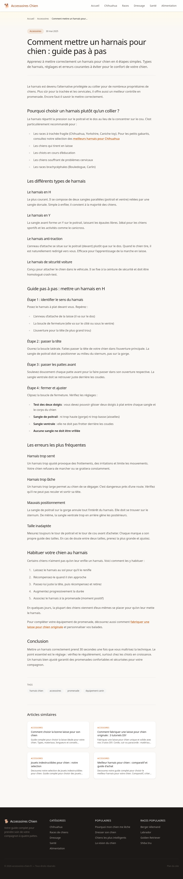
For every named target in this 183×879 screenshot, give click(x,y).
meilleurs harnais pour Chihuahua (96, 139)
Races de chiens (59, 832)
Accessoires (43, 18)
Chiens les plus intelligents (110, 837)
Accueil (95, 5)
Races (125, 5)
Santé (153, 5)
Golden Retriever (150, 837)
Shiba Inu (146, 843)
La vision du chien (105, 843)
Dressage (139, 5)
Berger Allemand (150, 827)
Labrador (145, 832)
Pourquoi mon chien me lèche (112, 827)
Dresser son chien (105, 832)
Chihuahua (110, 5)
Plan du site (173, 866)
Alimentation (169, 5)
